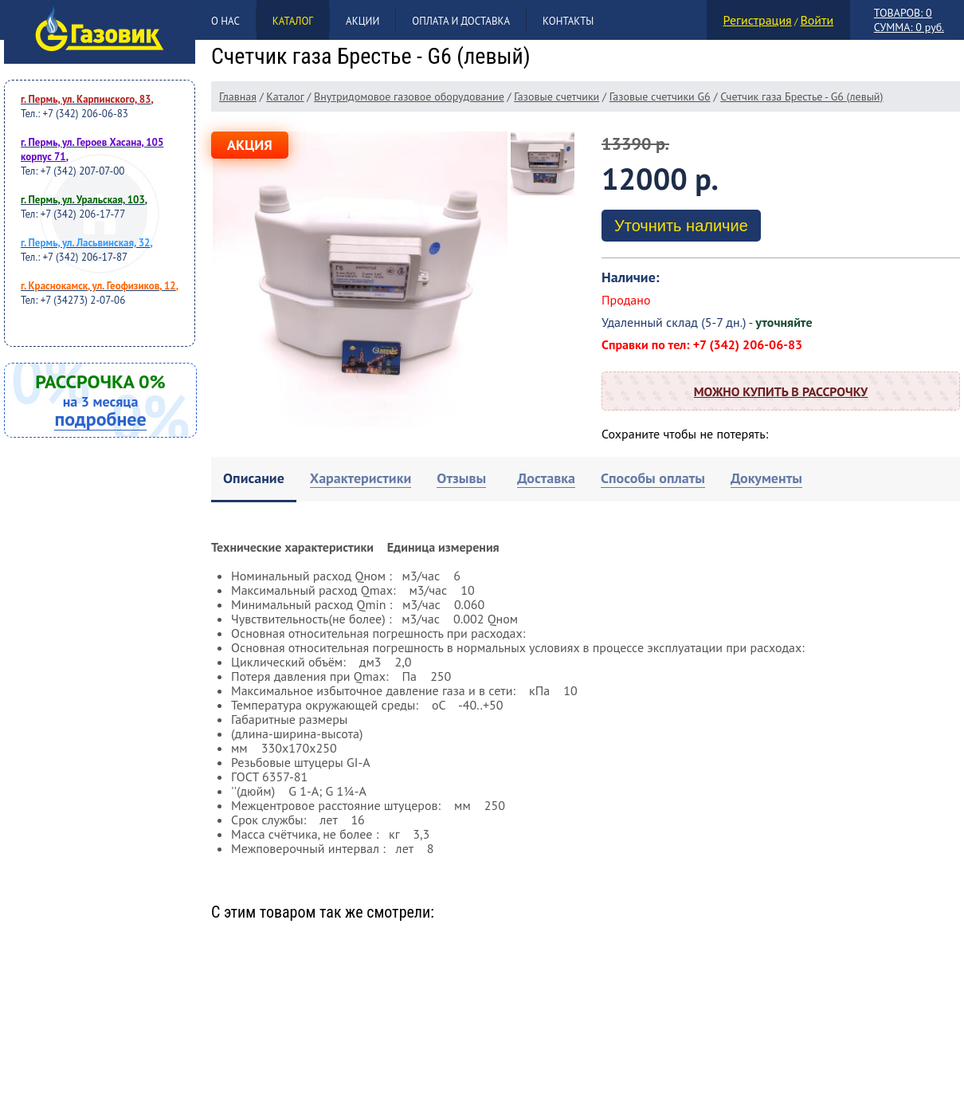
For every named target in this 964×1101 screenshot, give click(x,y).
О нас (225, 21)
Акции (362, 21)
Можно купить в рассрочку (781, 391)
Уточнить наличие (681, 225)
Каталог (292, 21)
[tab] (253, 479)
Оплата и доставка (461, 21)
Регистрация (757, 20)
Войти (816, 20)
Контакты (568, 21)
